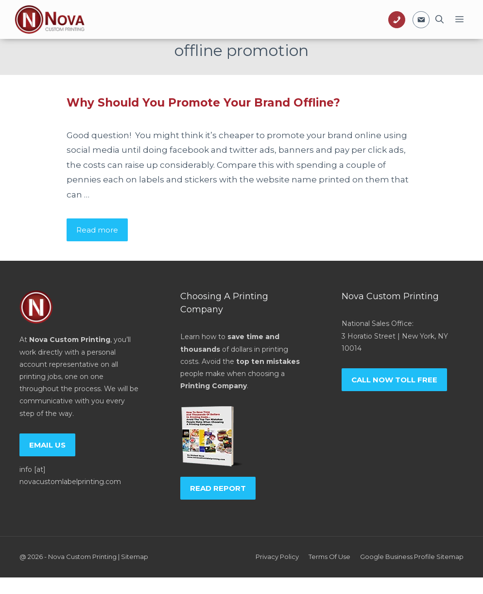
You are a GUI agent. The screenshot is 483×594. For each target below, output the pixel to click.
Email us (47, 445)
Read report (218, 488)
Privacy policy (277, 556)
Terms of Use (329, 556)
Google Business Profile (397, 556)
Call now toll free (394, 379)
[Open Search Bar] (439, 19)
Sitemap (134, 556)
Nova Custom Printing (82, 556)
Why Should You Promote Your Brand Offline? (203, 102)
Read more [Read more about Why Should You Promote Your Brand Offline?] (97, 229)
